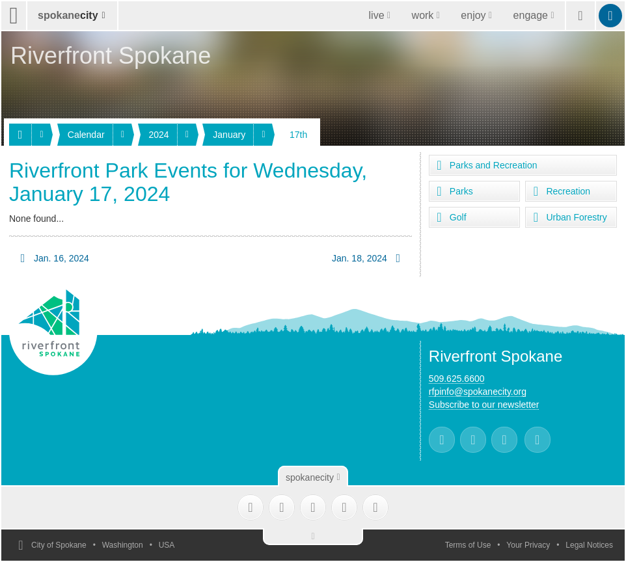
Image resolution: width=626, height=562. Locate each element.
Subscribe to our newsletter (484, 404)
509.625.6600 (457, 378)
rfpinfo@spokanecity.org (477, 391)
